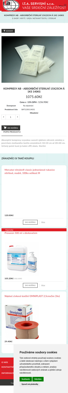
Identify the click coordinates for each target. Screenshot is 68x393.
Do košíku (10, 127)
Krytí (22, 18)
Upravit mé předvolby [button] (30, 384)
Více (43, 222)
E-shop (15, 18)
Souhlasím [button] (26, 379)
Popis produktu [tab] (12, 132)
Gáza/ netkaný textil (37, 18)
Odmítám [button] (38, 379)
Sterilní (52, 18)
